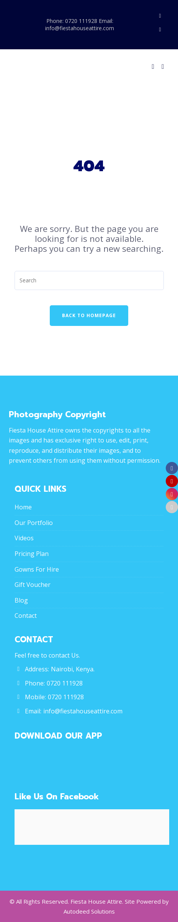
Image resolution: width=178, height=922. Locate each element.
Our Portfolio (34, 523)
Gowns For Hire (37, 569)
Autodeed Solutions (89, 911)
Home (23, 507)
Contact (26, 615)
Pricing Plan (32, 553)
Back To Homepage (89, 315)
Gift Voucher (33, 584)
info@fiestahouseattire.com (82, 711)
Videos (24, 538)
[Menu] (161, 66)
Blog (21, 600)
